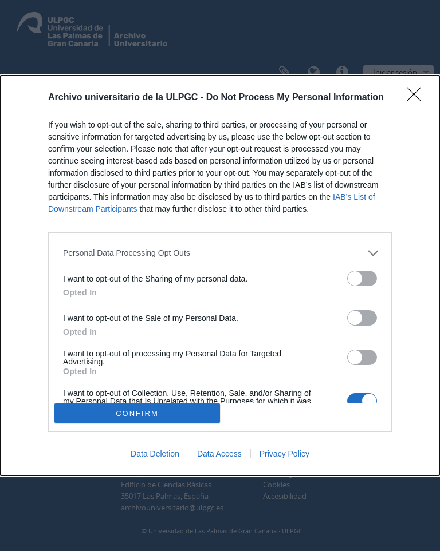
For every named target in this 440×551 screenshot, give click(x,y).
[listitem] (220, 253)
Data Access (219, 453)
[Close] (418, 98)
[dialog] (220, 276)
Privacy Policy (284, 453)
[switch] (362, 278)
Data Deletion (155, 453)
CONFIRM (137, 413)
